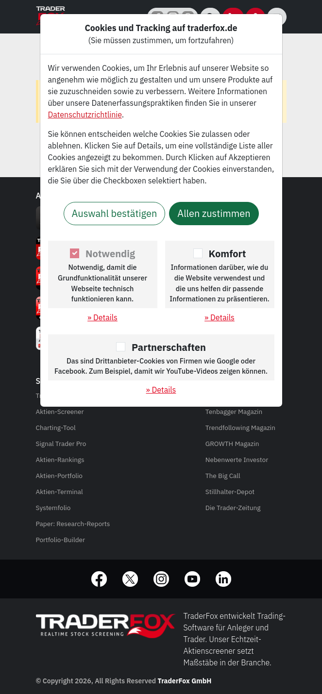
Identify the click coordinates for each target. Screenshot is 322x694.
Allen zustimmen (213, 213)
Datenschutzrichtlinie (85, 114)
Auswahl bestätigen (114, 213)
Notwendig (110, 253)
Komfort (227, 253)
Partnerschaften (169, 347)
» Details (102, 317)
